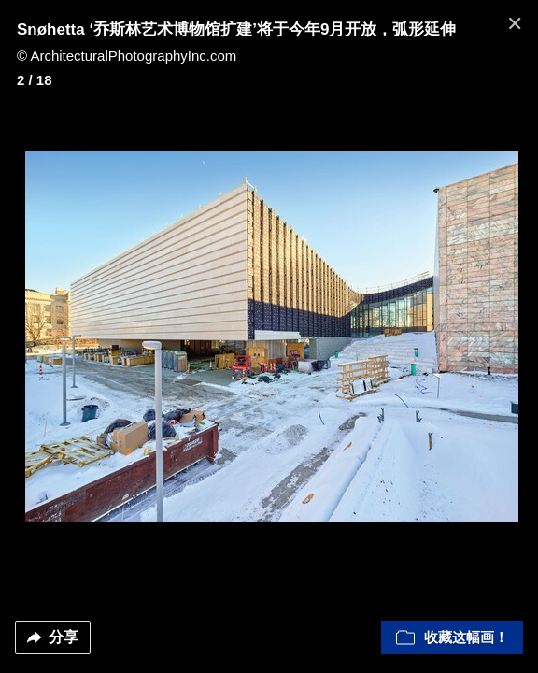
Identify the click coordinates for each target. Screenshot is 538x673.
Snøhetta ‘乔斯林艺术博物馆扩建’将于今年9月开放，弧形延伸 (236, 29)
